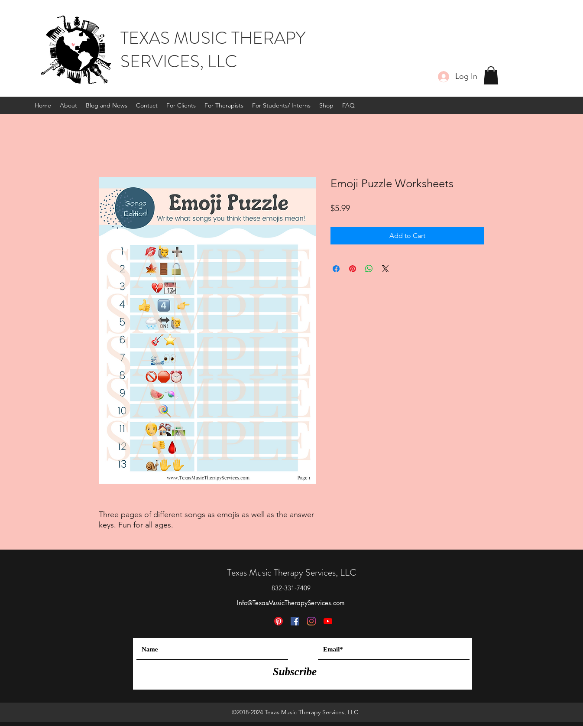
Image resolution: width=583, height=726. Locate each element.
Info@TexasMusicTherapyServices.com (291, 603)
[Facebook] (295, 621)
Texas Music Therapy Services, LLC (291, 572)
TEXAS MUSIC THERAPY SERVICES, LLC (212, 50)
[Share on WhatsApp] (369, 269)
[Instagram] (311, 621)
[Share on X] (385, 269)
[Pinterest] (278, 621)
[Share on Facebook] (336, 269)
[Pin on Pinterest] (352, 269)
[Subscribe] (295, 671)
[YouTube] (328, 621)
